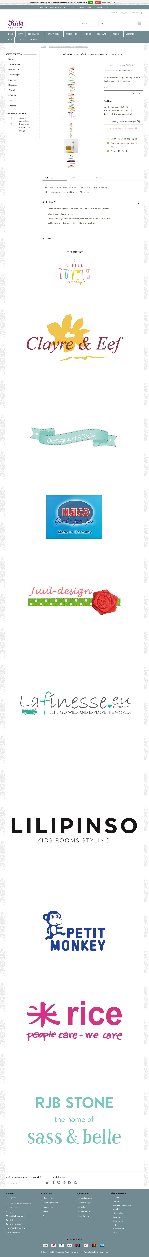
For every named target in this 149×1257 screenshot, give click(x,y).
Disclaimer (117, 1209)
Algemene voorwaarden (122, 1205)
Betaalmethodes (119, 1217)
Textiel (117, 34)
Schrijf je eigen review (124, 70)
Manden (88, 34)
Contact (114, 13)
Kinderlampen (35, 34)
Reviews (47, 238)
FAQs (115, 1225)
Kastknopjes (72, 34)
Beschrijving (49, 202)
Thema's (21, 40)
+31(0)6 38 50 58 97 (14, 1224)
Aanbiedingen (48, 1207)
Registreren (135, 13)
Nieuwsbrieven (83, 1216)
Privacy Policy (118, 1213)
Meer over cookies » (110, 2)
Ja (91, 2)
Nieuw (20, 34)
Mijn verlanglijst (84, 1211)
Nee (97, 2)
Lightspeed (78, 1252)
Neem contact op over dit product (62, 187)
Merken (33, 40)
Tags (98, 177)
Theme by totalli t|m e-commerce (96, 1252)
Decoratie (102, 34)
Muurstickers (54, 34)
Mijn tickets (82, 1207)
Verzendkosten (118, 1229)
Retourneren (118, 1221)
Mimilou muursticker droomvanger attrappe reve (68, 47)
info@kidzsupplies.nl (15, 1216)
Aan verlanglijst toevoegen (123, 128)
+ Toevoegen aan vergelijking (59, 192)
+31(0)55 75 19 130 (14, 1220)
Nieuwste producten (50, 1202)
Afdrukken (83, 192)
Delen (74, 177)
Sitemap (116, 1197)
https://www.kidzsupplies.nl (16, 1228)
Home (10, 34)
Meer (127, 65)
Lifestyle (131, 34)
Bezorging (116, 1232)
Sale (10, 40)
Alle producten (48, 1198)
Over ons (116, 1201)
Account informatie (85, 1198)
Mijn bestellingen (84, 1202)
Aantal (107, 88)
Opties (49, 177)
